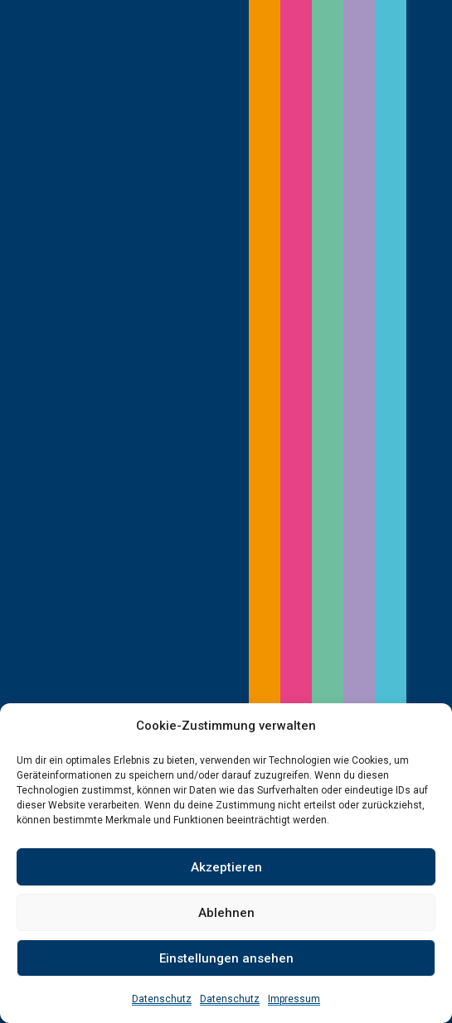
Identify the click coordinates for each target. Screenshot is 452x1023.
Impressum (294, 999)
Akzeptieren (226, 867)
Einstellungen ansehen (226, 958)
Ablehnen (226, 912)
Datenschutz (162, 999)
